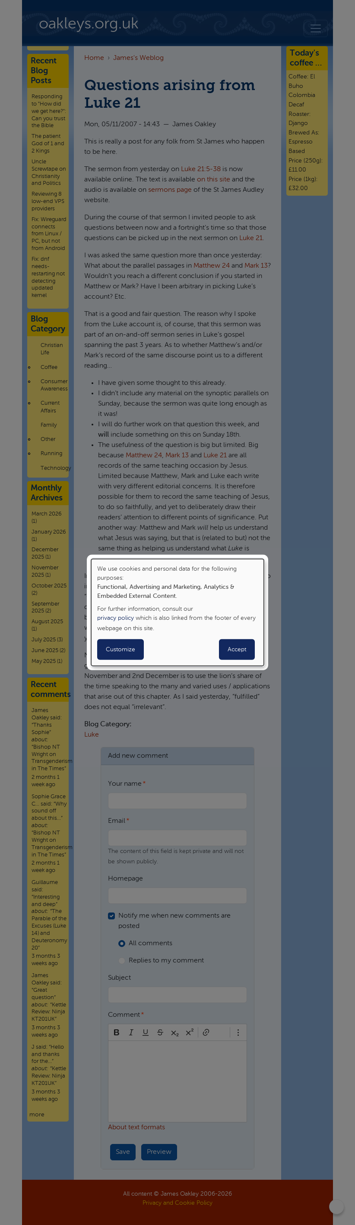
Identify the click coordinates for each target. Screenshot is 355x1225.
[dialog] (177, 612)
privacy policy (115, 618)
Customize (120, 650)
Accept (237, 650)
